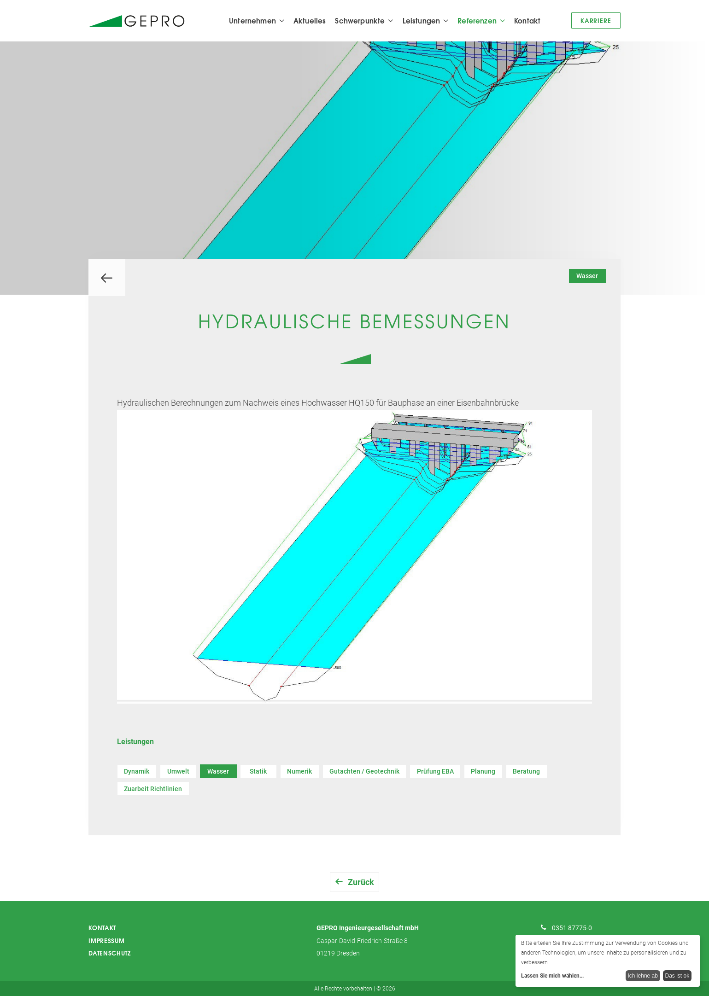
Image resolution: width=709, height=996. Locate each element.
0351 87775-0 (572, 928)
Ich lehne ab (643, 976)
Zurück (361, 882)
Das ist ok (677, 976)
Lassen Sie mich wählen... (552, 976)
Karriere (595, 20)
